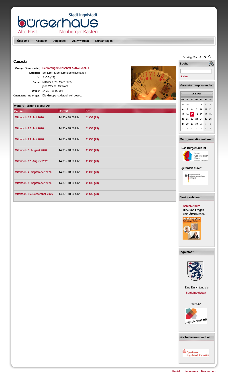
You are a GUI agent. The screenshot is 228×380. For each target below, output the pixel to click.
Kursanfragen (104, 40)
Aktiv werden (80, 40)
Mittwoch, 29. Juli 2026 (29, 139)
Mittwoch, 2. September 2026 (33, 172)
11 (206, 109)
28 (187, 124)
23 (196, 119)
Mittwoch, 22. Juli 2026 (29, 128)
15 (192, 114)
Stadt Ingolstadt (196, 292)
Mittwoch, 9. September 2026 (33, 183)
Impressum (191, 371)
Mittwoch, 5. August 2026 (31, 150)
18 (206, 114)
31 (201, 124)
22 (192, 119)
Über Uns (23, 40)
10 (201, 109)
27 (183, 124)
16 (196, 114)
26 (210, 119)
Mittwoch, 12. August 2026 (31, 161)
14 (187, 114)
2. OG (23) (92, 117)
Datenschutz (208, 371)
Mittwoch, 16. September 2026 (34, 194)
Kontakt (176, 371)
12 (210, 109)
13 (183, 114)
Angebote (59, 40)
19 (210, 114)
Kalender (41, 40)
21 (187, 119)
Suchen (184, 76)
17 (201, 114)
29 (183, 104)
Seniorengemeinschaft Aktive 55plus (66, 68)
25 (206, 119)
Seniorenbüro (191, 206)
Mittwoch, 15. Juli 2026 (29, 117)
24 (201, 119)
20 (183, 119)
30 (187, 104)
